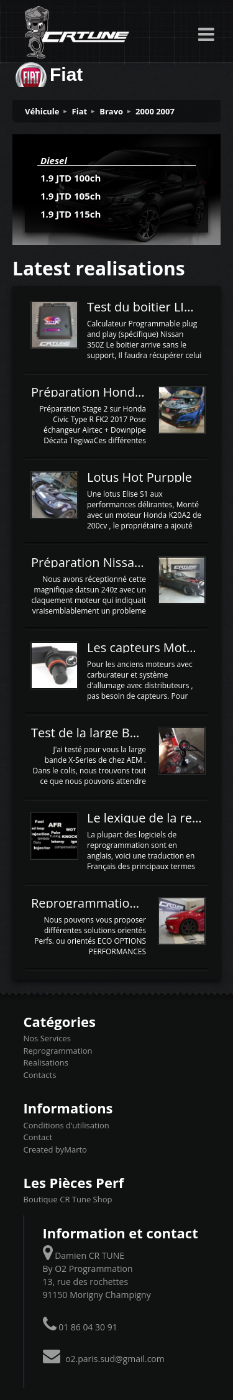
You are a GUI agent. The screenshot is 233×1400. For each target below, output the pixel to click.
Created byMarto (55, 1149)
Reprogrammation (58, 1050)
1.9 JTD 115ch (70, 214)
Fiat (80, 111)
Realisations (46, 1062)
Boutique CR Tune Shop (68, 1199)
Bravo (111, 111)
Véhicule (42, 111)
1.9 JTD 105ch (70, 196)
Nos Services (47, 1038)
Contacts (40, 1074)
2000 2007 (155, 111)
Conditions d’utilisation (66, 1125)
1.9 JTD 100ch (70, 178)
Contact (38, 1137)
